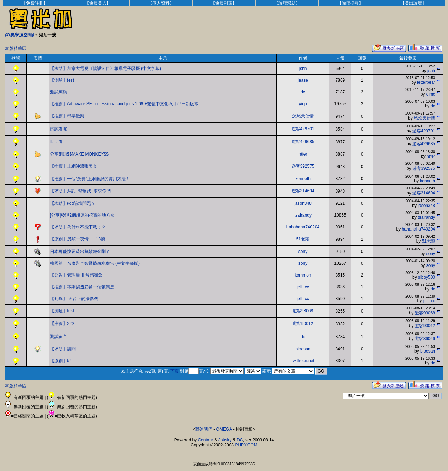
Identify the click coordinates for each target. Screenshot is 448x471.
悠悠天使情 (303, 115)
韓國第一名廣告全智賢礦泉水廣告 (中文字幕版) (95, 263)
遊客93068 (303, 310)
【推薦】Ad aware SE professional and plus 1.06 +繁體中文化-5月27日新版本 (124, 103)
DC (240, 439)
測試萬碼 (58, 92)
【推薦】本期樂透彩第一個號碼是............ (89, 286)
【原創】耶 (60, 360)
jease (303, 80)
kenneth (303, 178)
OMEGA (224, 429)
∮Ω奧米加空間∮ (19, 34)
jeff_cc (303, 286)
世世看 (56, 141)
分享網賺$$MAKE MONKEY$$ (79, 154)
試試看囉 (58, 128)
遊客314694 (303, 190)
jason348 (303, 203)
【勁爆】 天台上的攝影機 (74, 298)
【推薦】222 (62, 323)
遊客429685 (303, 141)
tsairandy (303, 215)
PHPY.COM (246, 444)
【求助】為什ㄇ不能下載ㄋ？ (78, 226)
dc (303, 92)
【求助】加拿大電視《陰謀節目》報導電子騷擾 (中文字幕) (105, 68)
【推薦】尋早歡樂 (67, 115)
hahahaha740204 (302, 226)
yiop (303, 103)
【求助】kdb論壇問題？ (72, 203)
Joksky (225, 439)
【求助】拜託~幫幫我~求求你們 (80, 190)
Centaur (205, 439)
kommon (303, 275)
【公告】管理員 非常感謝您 (76, 275)
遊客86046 (425, 338)
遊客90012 (303, 323)
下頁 (174, 371)
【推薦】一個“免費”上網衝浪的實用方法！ (90, 178)
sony (302, 251)
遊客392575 (303, 166)
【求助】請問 (63, 348)
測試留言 (58, 336)
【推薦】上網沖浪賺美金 (73, 166)
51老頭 (302, 239)
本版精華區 (15, 48)
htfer (303, 154)
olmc (430, 94)
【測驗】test (62, 80)
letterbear (426, 82)
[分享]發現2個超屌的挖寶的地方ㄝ (82, 215)
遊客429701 (303, 128)
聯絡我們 (203, 429)
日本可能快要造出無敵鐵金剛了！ (82, 251)
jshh (303, 68)
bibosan (303, 348)
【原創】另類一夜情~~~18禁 (77, 239)
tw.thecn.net (303, 360)
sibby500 (426, 277)
